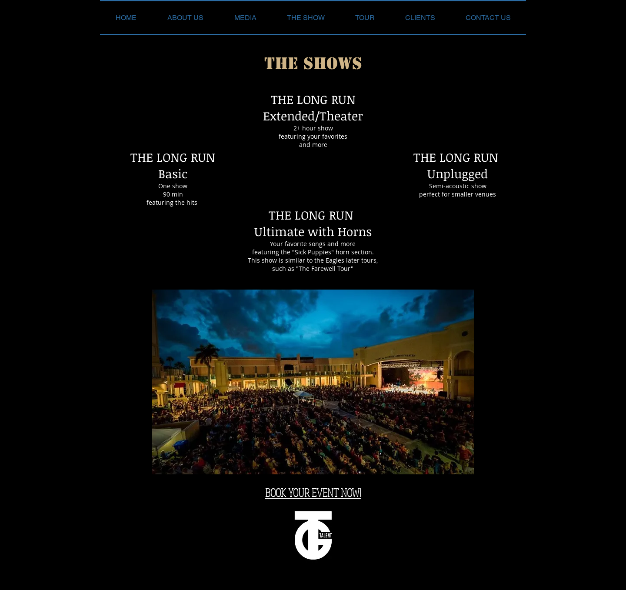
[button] (245, 17)
